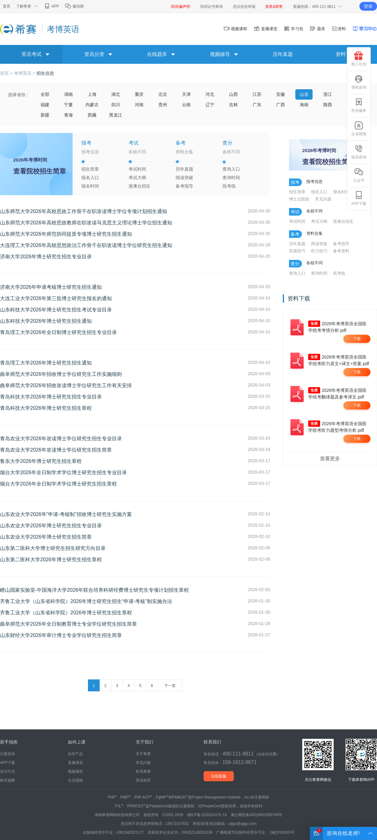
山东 (304, 94)
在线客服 (218, 776)
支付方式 (7, 771)
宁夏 (68, 104)
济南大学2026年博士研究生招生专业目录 (46, 256)
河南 (139, 104)
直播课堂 (265, 28)
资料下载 (346, 54)
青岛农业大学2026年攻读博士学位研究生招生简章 (56, 450)
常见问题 (323, 199)
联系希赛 (143, 771)
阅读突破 (184, 177)
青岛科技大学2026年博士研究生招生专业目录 (51, 396)
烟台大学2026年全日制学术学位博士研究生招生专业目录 (63, 472)
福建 (45, 104)
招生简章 (90, 169)
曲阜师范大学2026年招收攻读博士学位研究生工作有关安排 (66, 385)
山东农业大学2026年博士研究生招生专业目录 (51, 525)
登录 (368, 6)
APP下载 (358, 198)
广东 (257, 104)
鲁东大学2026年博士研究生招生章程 (41, 461)
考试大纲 (137, 177)
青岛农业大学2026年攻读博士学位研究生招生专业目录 (61, 438)
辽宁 (209, 104)
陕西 (327, 104)
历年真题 (283, 54)
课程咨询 (358, 82)
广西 (280, 104)
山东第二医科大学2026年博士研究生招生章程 (51, 559)
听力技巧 (319, 251)
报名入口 (90, 177)
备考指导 (184, 186)
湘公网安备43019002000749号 (256, 815)
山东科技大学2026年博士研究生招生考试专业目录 (56, 309)
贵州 (162, 104)
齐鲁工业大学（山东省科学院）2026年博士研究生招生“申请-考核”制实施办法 (86, 601)
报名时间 (90, 186)
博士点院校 (299, 199)
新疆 (45, 115)
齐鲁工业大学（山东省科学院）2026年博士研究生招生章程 (66, 612)
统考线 (229, 186)
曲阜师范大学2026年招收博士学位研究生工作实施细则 (61, 374)
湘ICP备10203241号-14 (207, 815)
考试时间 (137, 169)
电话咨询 (358, 151)
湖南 (68, 94)
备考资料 (341, 251)
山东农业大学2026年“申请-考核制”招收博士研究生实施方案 (66, 514)
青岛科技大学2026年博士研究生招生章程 (46, 408)
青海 (68, 115)
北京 (162, 94)
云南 (186, 104)
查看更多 (330, 458)
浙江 (327, 94)
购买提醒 (7, 780)
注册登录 (7, 754)
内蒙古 (92, 104)
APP (51, 6)
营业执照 (143, 780)
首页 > (7, 73)
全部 (45, 94)
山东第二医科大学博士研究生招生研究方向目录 (53, 548)
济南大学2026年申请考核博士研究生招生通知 (51, 287)
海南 (304, 104)
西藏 (92, 115)
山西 (233, 94)
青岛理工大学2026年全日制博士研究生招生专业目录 (58, 332)
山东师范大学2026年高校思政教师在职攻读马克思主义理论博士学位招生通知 (86, 222)
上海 (92, 94)
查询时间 (231, 177)
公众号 (358, 175)
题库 (317, 28)
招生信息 (45, 73)
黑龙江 (115, 115)
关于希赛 (143, 754)
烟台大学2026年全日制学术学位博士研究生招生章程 (58, 483)
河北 (209, 94)
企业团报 (358, 128)
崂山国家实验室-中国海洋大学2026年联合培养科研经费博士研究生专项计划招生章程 (94, 590)
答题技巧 (297, 251)
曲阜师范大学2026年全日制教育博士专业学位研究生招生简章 (68, 624)
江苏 (257, 94)
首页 (6, 6)
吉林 (233, 104)
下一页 (170, 686)
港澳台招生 (139, 186)
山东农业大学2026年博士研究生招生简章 (46, 537)
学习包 (293, 28)
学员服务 (358, 105)
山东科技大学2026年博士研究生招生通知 (46, 321)
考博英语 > (25, 73)
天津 (186, 94)
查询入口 (231, 169)
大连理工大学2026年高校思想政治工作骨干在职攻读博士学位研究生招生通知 (86, 245)
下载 (357, 339)
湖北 (115, 94)
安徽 (280, 94)
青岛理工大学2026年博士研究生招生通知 (46, 362)
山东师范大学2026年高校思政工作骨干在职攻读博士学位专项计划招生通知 (83, 211)
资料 (338, 28)
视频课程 (236, 28)
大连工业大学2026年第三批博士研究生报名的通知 (56, 298)
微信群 (74, 6)
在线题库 (157, 54)
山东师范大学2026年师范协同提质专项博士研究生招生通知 (66, 234)
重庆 (139, 94)
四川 (115, 104)
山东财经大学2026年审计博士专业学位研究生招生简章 (61, 635)
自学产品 (75, 754)
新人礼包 (358, 58)
